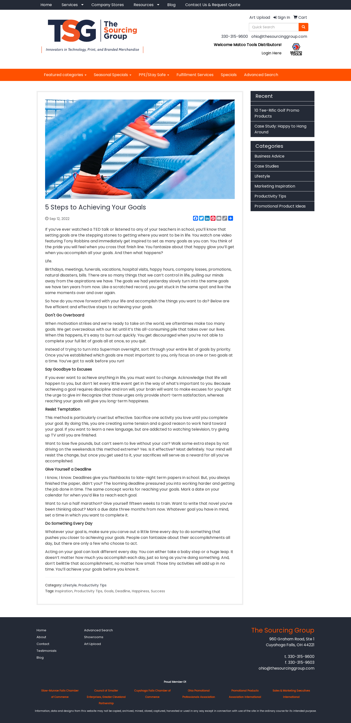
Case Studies (266, 166)
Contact (43, 644)
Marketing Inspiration (274, 186)
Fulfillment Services (195, 75)
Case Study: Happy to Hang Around (280, 129)
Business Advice (269, 156)
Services (70, 5)
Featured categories (65, 75)
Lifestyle (70, 585)
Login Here (272, 53)
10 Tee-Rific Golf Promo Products (276, 113)
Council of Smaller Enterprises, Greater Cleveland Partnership (106, 697)
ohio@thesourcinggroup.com (279, 36)
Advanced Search (261, 75)
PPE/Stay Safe (154, 75)
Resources (144, 5)
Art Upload (92, 644)
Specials (229, 75)
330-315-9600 (234, 36)
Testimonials (47, 650)
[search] (303, 27)
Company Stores (107, 5)
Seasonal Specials (112, 75)
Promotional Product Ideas (280, 206)
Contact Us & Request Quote (212, 5)
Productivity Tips (92, 585)
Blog (171, 5)
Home (46, 5)
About (41, 637)
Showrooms (93, 637)
